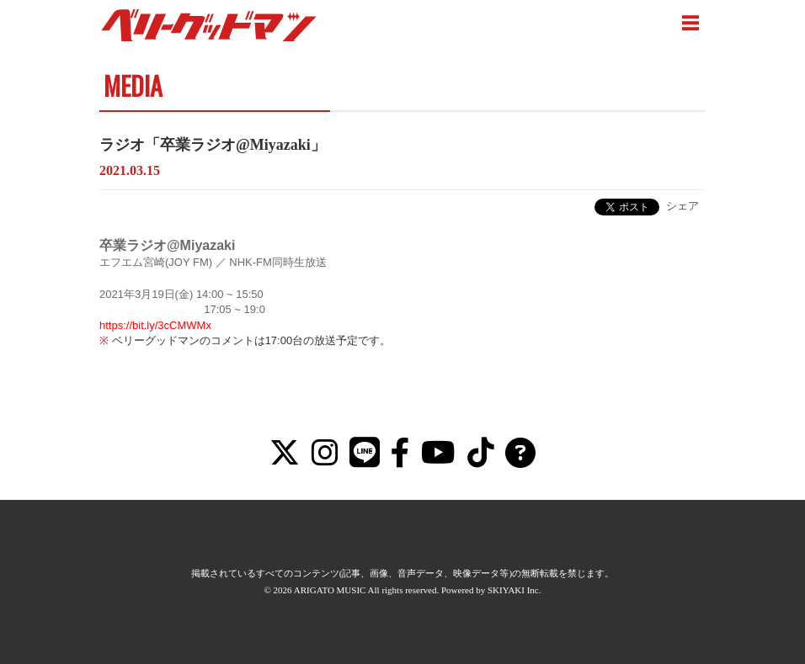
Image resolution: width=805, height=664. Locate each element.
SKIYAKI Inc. (514, 590)
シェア (682, 205)
